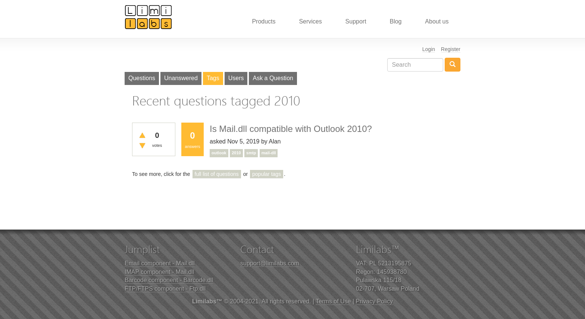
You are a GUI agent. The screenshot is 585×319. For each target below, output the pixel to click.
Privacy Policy (374, 301)
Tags (213, 78)
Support (355, 21)
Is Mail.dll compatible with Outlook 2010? (291, 129)
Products (263, 21)
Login (428, 49)
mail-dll (269, 153)
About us (436, 21)
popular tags (266, 174)
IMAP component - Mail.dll (159, 272)
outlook (219, 153)
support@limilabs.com (269, 263)
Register (450, 49)
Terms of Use (333, 301)
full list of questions (217, 174)
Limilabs (148, 16)
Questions (141, 78)
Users (236, 78)
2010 (236, 153)
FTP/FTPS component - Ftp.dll (165, 288)
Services (310, 21)
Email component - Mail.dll (160, 263)
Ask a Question (273, 78)
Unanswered (181, 78)
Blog (395, 21)
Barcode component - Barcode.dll (169, 280)
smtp (251, 153)
